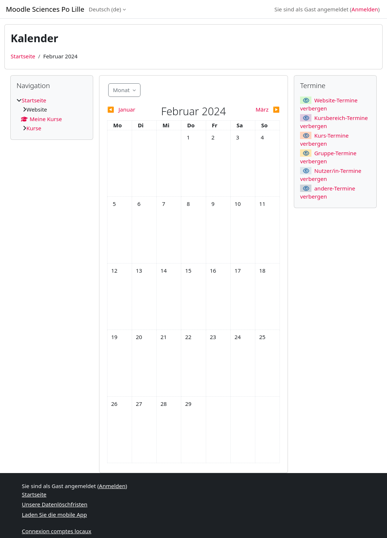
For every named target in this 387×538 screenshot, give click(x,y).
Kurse (33, 128)
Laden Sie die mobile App (54, 514)
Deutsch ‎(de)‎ (105, 9)
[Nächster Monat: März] (258, 109)
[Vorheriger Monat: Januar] (128, 109)
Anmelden (364, 9)
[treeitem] (52, 114)
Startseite (23, 56)
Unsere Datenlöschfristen (55, 504)
